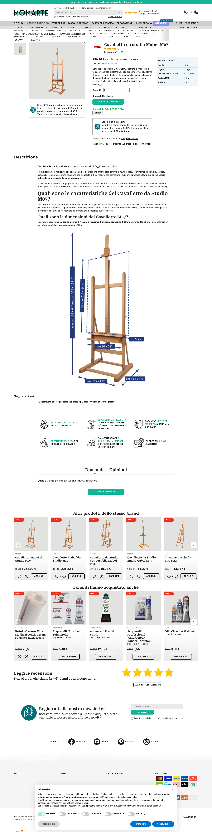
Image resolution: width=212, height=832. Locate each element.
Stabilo (17, 34)
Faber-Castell (89, 27)
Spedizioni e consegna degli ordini (78, 776)
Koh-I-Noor (34, 34)
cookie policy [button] (131, 797)
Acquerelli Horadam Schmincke (67, 633)
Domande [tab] (95, 470)
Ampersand (141, 37)
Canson (18, 27)
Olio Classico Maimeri (180, 631)
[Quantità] (116, 90)
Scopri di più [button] (48, 824)
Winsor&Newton (54, 30)
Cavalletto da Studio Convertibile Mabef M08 (104, 560)
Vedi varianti (69, 656)
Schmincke (141, 27)
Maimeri (92, 30)
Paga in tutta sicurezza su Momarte (79, 782)
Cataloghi (19, 779)
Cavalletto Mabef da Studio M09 (29, 559)
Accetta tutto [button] (163, 824)
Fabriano (108, 27)
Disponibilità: (99, 96)
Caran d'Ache (36, 27)
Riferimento (109, 52)
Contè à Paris (95, 34)
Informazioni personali (120, 776)
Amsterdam (109, 30)
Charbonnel (110, 37)
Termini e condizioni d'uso (74, 779)
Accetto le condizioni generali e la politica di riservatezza (158, 718)
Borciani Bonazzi (141, 34)
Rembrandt (75, 30)
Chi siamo (18, 776)
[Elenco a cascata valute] (190, 817)
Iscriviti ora (123, 131)
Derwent (70, 27)
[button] (172, 789)
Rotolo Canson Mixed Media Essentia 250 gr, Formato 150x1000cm (30, 634)
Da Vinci (54, 27)
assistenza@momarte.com (99, 8)
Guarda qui (137, 2)
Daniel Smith (38, 37)
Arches (51, 34)
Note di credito (115, 782)
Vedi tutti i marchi (189, 27)
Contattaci (19, 782)
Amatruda (19, 37)
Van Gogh (128, 30)
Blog (16, 784)
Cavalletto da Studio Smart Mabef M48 (141, 559)
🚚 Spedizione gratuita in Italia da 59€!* (71, 16)
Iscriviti (142, 712)
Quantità (96, 90)
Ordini (111, 779)
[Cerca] (88, 12)
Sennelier (19, 30)
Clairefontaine (117, 34)
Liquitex (125, 27)
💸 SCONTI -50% (115, 16)
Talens (34, 30)
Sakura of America (149, 30)
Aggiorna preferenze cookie (28, 787)
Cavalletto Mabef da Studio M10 (67, 559)
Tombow (56, 37)
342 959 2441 (71, 8)
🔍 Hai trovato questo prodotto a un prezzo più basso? (121, 144)
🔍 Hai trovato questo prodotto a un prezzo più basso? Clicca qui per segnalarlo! (77, 402)
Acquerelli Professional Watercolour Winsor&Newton (139, 636)
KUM (126, 37)
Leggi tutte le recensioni (148, 685)
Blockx (92, 37)
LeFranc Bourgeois (71, 34)
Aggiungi (39, 576)
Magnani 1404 (74, 37)
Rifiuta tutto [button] (140, 824)
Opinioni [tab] (118, 470)
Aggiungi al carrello (108, 102)
